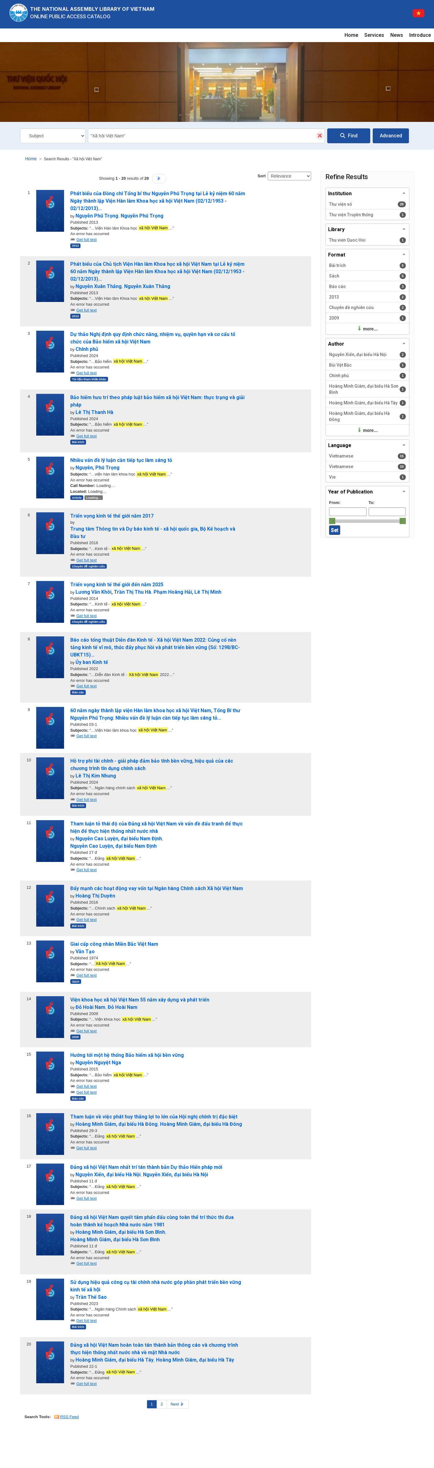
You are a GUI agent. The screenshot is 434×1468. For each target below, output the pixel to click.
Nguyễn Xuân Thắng (99, 286)
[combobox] (206, 135)
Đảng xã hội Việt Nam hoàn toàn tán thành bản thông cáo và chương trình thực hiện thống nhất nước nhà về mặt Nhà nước (154, 1348)
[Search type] (52, 135)
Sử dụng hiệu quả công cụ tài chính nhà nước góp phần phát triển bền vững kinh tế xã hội (155, 1286)
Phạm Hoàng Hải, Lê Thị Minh (187, 592)
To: (372, 502)
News (396, 35)
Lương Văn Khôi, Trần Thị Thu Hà (113, 592)
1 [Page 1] (152, 1404)
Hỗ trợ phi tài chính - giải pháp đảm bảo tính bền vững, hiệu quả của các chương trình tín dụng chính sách (151, 764)
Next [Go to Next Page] (178, 1403)
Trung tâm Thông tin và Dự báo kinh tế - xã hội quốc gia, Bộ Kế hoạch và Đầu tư (152, 532)
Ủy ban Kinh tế (92, 662)
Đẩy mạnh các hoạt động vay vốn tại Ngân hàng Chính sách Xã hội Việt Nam (156, 888)
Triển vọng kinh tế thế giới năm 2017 (112, 516)
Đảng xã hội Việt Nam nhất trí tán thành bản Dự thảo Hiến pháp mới (146, 1167)
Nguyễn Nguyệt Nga (98, 1062)
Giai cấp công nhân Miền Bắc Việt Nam (114, 944)
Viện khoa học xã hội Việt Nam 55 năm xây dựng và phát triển (139, 1000)
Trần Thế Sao (91, 1297)
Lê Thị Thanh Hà (94, 412)
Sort (262, 176)
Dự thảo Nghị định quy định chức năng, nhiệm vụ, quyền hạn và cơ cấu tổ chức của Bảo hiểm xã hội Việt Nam (152, 338)
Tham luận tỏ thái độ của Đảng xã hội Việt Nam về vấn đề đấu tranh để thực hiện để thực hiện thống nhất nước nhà (156, 827)
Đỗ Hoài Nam (90, 1007)
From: (335, 502)
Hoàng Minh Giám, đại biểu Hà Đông (117, 1124)
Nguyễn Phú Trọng (97, 216)
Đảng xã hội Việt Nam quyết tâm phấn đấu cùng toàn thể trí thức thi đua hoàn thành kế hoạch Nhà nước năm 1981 (152, 1221)
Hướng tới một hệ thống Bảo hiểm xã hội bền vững (127, 1055)
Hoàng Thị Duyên (95, 896)
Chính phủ (87, 349)
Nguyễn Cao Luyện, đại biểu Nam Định (119, 839)
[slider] (332, 521)
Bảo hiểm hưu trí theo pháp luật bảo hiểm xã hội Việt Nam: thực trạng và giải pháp (157, 401)
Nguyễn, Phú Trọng (97, 468)
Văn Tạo (85, 951)
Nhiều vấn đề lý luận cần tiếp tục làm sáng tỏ (121, 460)
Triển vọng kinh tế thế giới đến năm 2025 (116, 585)
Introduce (420, 35)
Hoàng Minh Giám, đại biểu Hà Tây (115, 1360)
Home (351, 35)
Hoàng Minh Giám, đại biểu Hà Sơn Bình (120, 1232)
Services (374, 35)
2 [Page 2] (162, 1404)
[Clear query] (320, 136)
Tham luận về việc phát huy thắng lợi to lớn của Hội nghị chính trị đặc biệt (153, 1117)
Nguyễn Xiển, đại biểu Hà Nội (108, 1174)
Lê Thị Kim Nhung (96, 776)
